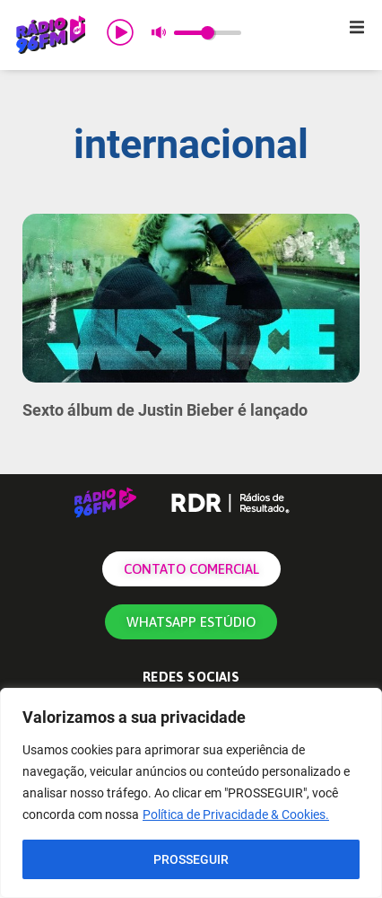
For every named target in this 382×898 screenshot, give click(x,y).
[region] (191, 793)
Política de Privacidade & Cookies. (236, 814)
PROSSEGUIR (191, 859)
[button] (357, 27)
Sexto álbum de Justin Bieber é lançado (165, 410)
